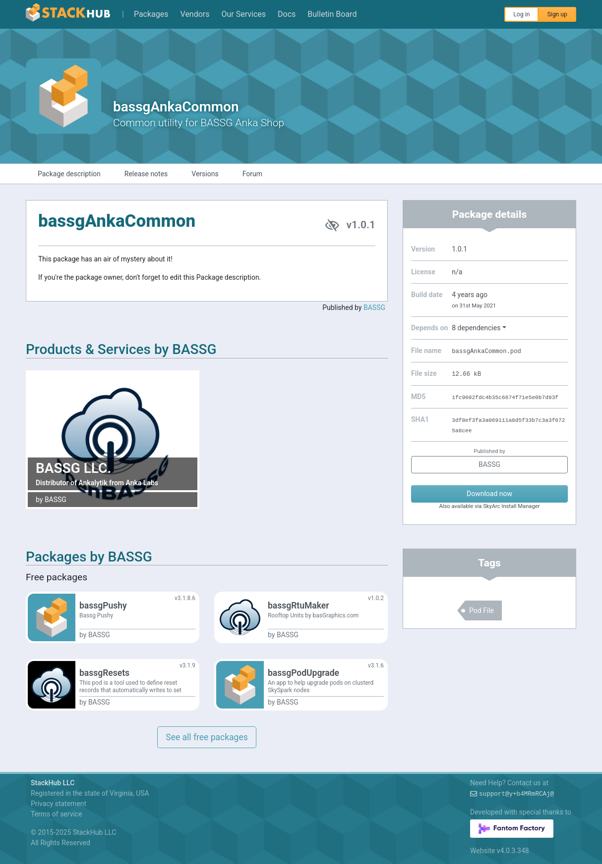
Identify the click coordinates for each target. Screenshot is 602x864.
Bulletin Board (332, 14)
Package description (69, 174)
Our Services (244, 14)
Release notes (146, 174)
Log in (521, 14)
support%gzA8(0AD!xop (516, 794)
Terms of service (56, 814)
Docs (287, 14)
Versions (204, 174)
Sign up (557, 14)
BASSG (374, 307)
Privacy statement (58, 804)
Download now (489, 494)
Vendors (195, 14)
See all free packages (206, 737)
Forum (252, 174)
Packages (151, 14)
